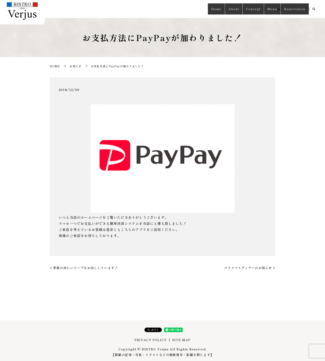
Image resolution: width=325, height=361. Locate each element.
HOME (55, 66)
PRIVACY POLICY (151, 340)
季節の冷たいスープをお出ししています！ (85, 268)
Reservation (293, 9)
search (313, 9)
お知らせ (75, 66)
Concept (246, 9)
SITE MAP (181, 340)
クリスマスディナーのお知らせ (248, 268)
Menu (268, 9)
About (223, 9)
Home (204, 9)
